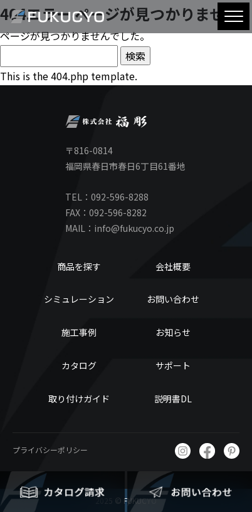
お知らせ (173, 332)
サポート (173, 365)
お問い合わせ (173, 299)
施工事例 (79, 332)
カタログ (79, 365)
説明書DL (173, 398)
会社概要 (173, 266)
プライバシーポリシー (50, 449)
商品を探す (79, 266)
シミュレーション (79, 299)
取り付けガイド (79, 398)
